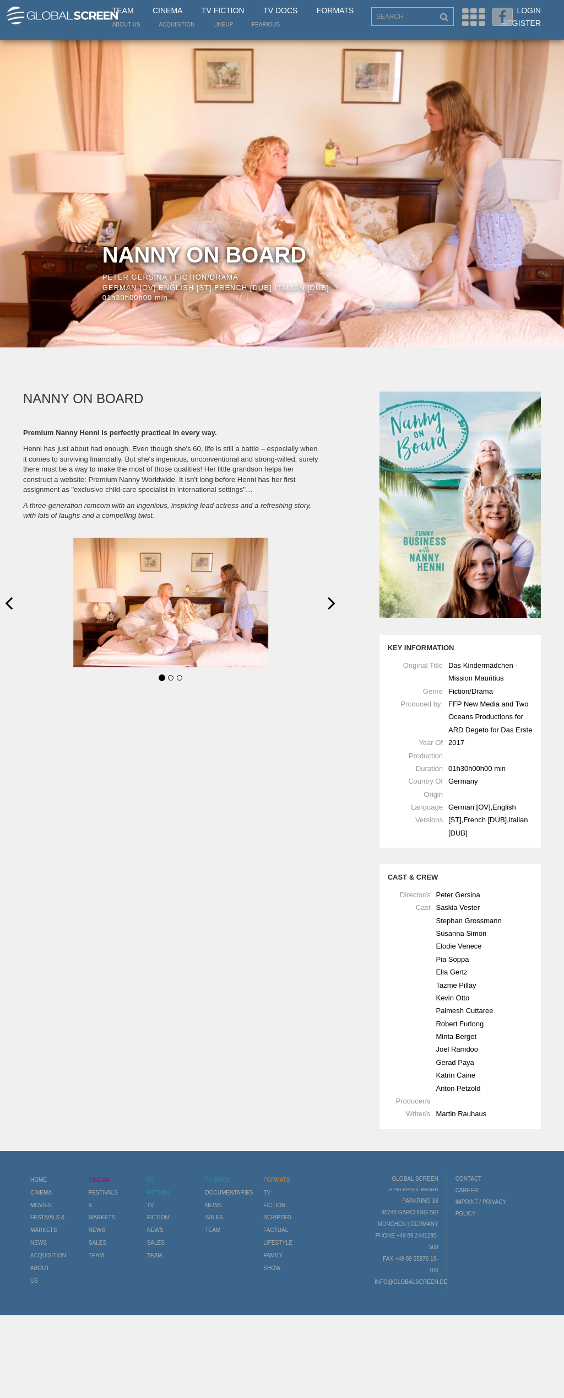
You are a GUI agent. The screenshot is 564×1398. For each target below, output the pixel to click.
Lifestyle (277, 1243)
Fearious (266, 25)
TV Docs (280, 10)
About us (126, 25)
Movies (41, 1205)
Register (521, 23)
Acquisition (176, 25)
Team (123, 10)
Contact (468, 1179)
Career (467, 1190)
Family (273, 1255)
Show (271, 1268)
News (38, 1243)
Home (38, 1180)
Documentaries (229, 1193)
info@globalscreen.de (411, 1282)
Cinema (167, 10)
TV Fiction (223, 10)
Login (529, 10)
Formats (335, 10)
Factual (275, 1230)
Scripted (277, 1217)
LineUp (223, 25)
